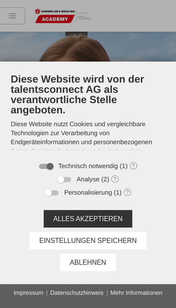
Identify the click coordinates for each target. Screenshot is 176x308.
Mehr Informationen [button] (136, 292)
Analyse (88, 179)
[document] (88, 114)
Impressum (28, 292)
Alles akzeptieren (88, 218)
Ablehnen (88, 262)
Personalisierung (88, 192)
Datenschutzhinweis (77, 292)
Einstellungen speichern (88, 240)
